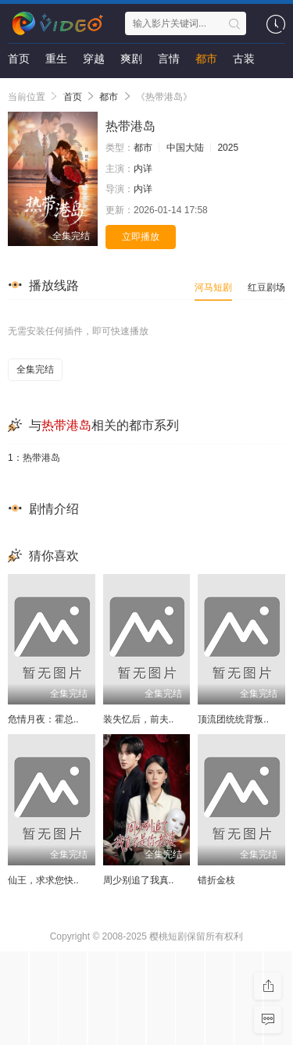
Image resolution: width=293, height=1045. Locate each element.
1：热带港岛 (34, 457)
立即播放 (140, 236)
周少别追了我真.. (138, 880)
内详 (143, 168)
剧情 (56, 90)
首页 (19, 58)
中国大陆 (185, 147)
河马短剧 (213, 287)
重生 (56, 58)
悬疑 (19, 90)
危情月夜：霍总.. (43, 719)
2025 (227, 147)
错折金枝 (216, 880)
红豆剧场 (266, 287)
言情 (169, 58)
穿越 (94, 58)
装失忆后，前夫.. (138, 719)
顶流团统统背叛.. (233, 719)
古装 (244, 58)
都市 (206, 58)
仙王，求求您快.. (43, 880)
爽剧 (131, 58)
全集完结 (35, 369)
